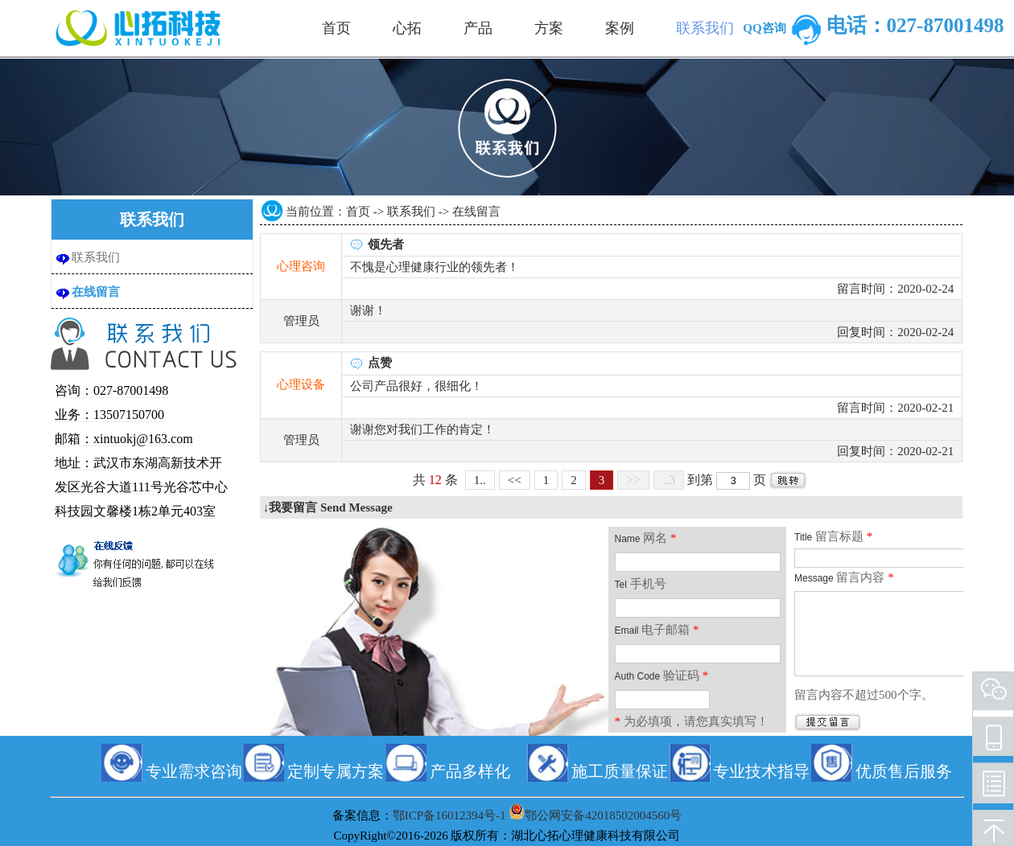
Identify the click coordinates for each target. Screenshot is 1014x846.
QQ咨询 (784, 28)
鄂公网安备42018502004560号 (603, 815)
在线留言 (96, 291)
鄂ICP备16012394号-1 (449, 815)
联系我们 (96, 257)
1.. (480, 480)
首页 (358, 211)
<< (514, 480)
